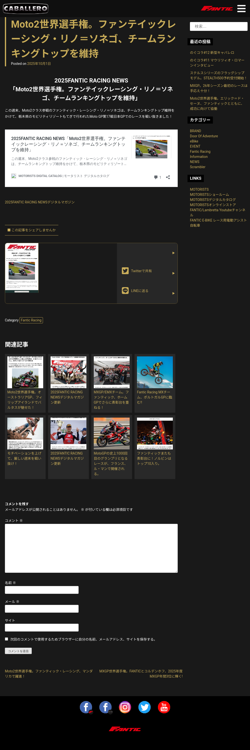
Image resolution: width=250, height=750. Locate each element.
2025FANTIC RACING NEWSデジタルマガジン (40, 202)
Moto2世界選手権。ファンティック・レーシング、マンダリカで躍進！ (49, 673)
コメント (14, 521)
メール (12, 602)
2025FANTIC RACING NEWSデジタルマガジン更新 (67, 397)
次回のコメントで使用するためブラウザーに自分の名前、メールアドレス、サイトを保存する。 (83, 639)
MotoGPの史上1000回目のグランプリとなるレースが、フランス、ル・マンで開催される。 (111, 463)
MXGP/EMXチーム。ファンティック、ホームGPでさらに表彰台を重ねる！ (111, 400)
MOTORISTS (199, 189)
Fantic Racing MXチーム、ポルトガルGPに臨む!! (154, 397)
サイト (10, 620)
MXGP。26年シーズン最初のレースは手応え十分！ (219, 88)
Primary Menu (241, 8)
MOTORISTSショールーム (209, 195)
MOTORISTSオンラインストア (213, 205)
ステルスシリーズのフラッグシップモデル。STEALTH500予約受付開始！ (218, 75)
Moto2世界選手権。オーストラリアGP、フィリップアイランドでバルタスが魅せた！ (24, 400)
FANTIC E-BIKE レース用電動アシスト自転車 (218, 222)
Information (199, 157)
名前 (10, 583)
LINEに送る (135, 290)
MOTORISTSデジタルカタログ (213, 200)
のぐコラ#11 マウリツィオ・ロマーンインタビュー (217, 62)
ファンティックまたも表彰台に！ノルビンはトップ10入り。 (154, 458)
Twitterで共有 (137, 271)
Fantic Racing (31, 320)
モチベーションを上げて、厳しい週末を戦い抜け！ (24, 458)
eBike (194, 141)
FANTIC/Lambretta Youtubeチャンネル (217, 212)
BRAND (195, 131)
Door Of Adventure (204, 136)
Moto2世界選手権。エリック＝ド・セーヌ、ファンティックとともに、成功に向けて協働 (217, 103)
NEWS (194, 162)
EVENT (195, 146)
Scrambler (197, 167)
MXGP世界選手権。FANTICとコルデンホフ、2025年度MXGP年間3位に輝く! (141, 673)
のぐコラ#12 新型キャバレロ (212, 53)
